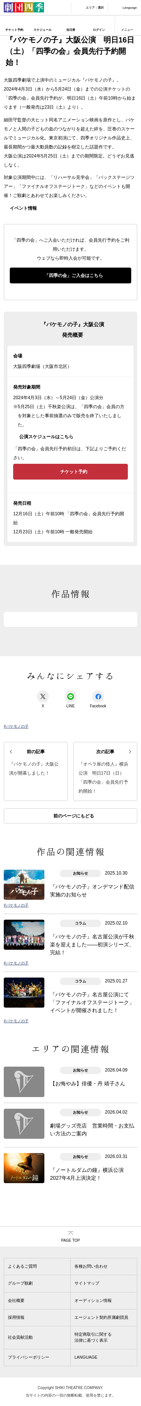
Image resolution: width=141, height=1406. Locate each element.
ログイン (99, 30)
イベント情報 (23, 208)
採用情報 (16, 1317)
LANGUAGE (85, 1357)
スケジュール (42, 30)
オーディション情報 (93, 1300)
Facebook (98, 699)
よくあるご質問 (22, 1266)
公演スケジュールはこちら (46, 436)
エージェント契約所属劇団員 (101, 1317)
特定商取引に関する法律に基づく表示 (93, 1337)
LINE (71, 699)
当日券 (70, 30)
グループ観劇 (20, 1283)
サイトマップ (86, 1283)
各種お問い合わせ (91, 1266)
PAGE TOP (70, 1240)
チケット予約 (14, 30)
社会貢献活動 (20, 1337)
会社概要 (16, 1300)
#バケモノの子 (16, 726)
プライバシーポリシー (28, 1357)
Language (130, 7)
